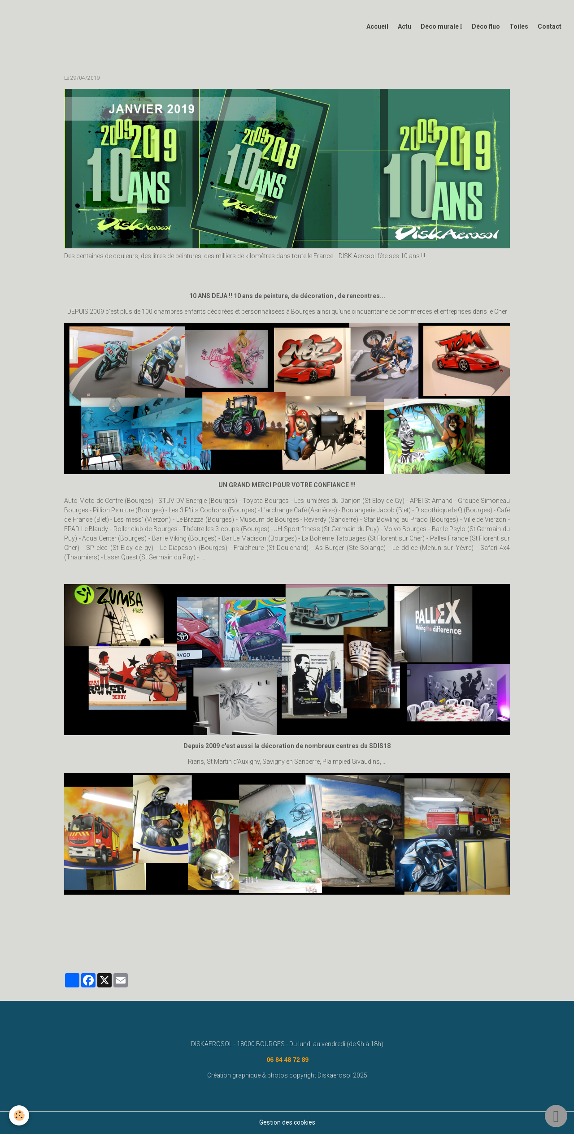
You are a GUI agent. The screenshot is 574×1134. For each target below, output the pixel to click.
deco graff (285, 947)
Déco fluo (486, 26)
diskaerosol (83, 947)
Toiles (518, 26)
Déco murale (440, 26)
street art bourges (129, 947)
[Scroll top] (556, 1116)
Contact (549, 26)
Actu (404, 26)
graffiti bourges (380, 947)
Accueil (377, 26)
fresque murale (179, 947)
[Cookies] (19, 1115)
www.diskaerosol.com (235, 947)
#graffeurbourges (329, 947)
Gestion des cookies (287, 1122)
